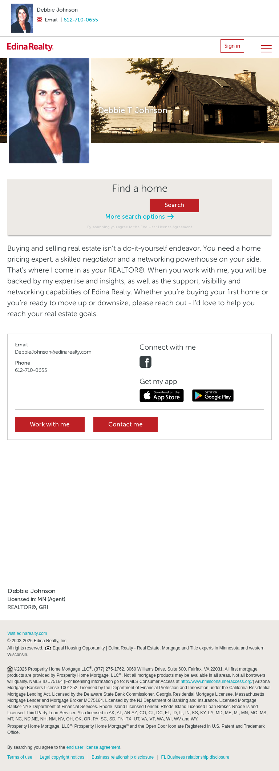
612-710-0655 (81, 20)
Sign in (232, 46)
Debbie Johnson (57, 10)
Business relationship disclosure (123, 757)
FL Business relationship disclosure (195, 757)
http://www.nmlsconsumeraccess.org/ (216, 681)
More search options (139, 216)
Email (47, 20)
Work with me (50, 424)
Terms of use (19, 757)
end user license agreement (93, 747)
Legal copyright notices (62, 757)
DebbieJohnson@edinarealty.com (53, 352)
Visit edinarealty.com (27, 633)
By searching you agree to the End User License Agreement (139, 227)
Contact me (125, 424)
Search (174, 205)
